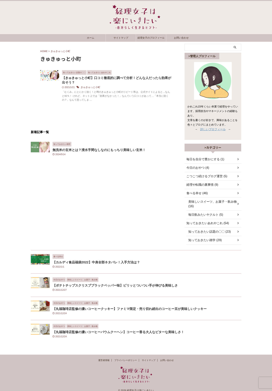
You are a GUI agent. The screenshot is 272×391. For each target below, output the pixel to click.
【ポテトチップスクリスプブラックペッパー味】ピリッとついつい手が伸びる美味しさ (108, 280)
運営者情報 (104, 356)
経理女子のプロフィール (151, 37)
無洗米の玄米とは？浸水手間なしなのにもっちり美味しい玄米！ (94, 150)
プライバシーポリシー (125, 356)
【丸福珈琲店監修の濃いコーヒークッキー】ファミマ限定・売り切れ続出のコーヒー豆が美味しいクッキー (121, 304)
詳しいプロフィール (213, 129)
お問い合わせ (181, 37)
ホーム (90, 37)
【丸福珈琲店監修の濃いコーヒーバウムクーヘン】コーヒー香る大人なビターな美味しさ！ (111, 327)
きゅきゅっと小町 (109, 88)
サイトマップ (121, 37)
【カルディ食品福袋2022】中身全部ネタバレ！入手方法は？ (91, 257)
